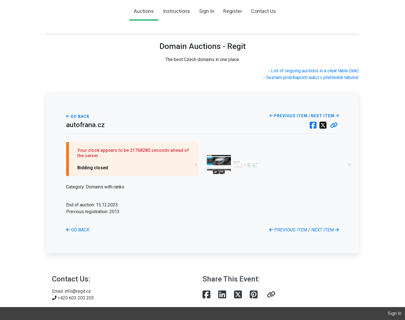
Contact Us (263, 11)
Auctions (144, 11)
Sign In (206, 11)
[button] (334, 125)
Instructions (176, 11)
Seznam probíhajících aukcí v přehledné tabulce (312, 77)
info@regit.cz (78, 291)
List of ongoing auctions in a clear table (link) (315, 70)
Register (232, 11)
